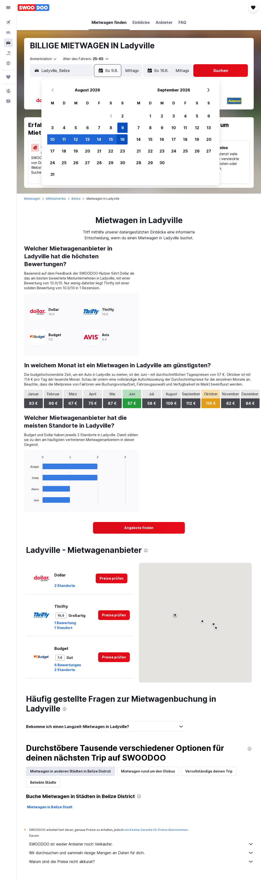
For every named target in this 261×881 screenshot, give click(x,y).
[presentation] (146, 550)
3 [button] (52, 127)
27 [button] (87, 162)
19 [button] (76, 151)
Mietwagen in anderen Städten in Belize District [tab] (70, 771)
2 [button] (122, 116)
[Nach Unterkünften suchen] (8, 32)
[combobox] (43, 58)
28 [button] (99, 162)
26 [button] (75, 162)
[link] (139, 528)
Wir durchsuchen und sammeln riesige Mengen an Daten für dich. (141, 853)
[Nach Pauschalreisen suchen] (8, 53)
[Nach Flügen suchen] (8, 22)
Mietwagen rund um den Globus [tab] (148, 771)
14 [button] (99, 139)
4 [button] (64, 127)
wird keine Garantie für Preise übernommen (156, 830)
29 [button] (110, 162)
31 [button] (52, 174)
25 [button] (64, 162)
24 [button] (52, 162)
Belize (76, 198)
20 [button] (87, 151)
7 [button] (99, 127)
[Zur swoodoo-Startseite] (33, 7)
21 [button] (99, 151)
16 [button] (122, 139)
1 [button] (111, 116)
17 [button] (52, 151)
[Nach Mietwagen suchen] (8, 43)
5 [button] (76, 127)
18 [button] (64, 151)
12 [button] (76, 139)
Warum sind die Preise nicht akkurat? (141, 861)
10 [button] (52, 139)
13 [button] (87, 139)
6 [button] (87, 127)
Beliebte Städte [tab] (43, 782)
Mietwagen (32, 198)
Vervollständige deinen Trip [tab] (209, 771)
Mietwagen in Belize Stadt (49, 807)
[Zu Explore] (8, 63)
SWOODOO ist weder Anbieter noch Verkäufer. (141, 844)
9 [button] (122, 127)
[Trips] (8, 77)
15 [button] (111, 139)
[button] (8, 7)
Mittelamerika (56, 198)
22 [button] (110, 151)
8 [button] (111, 127)
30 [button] (122, 162)
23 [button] (122, 151)
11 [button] (64, 139)
